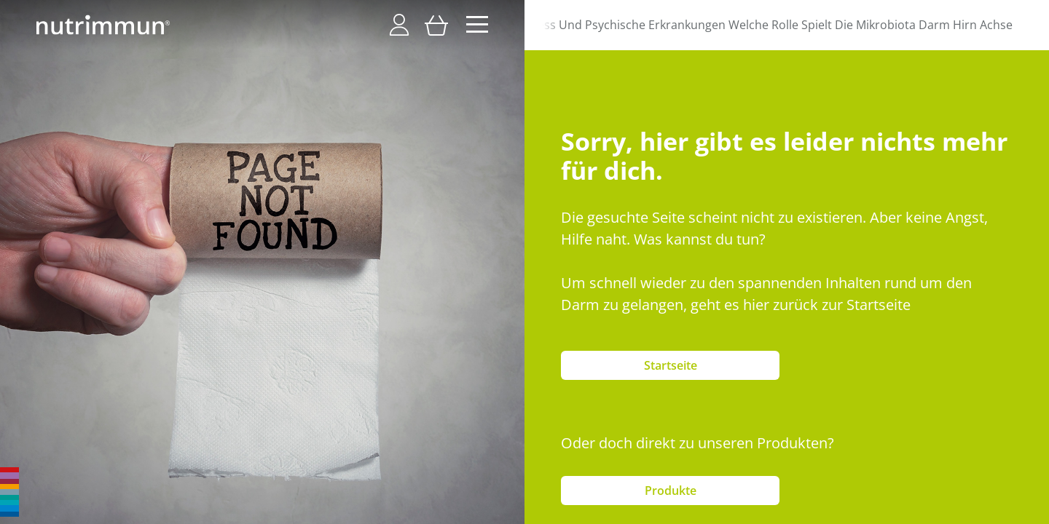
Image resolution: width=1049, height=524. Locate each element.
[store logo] (103, 25)
